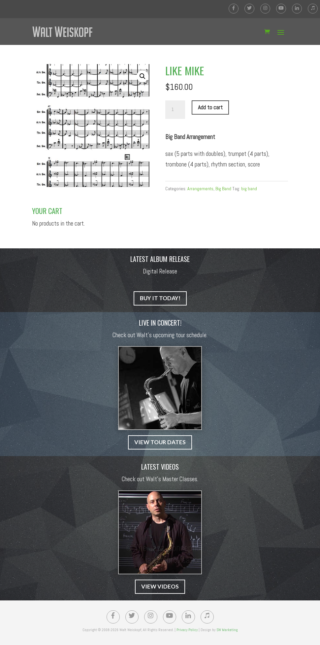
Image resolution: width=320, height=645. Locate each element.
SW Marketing (227, 629)
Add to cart (210, 107)
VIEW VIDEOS (160, 586)
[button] (142, 76)
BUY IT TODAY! (160, 298)
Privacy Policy (187, 629)
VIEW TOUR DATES (160, 442)
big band (249, 189)
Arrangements (200, 189)
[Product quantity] (175, 109)
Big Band (223, 189)
